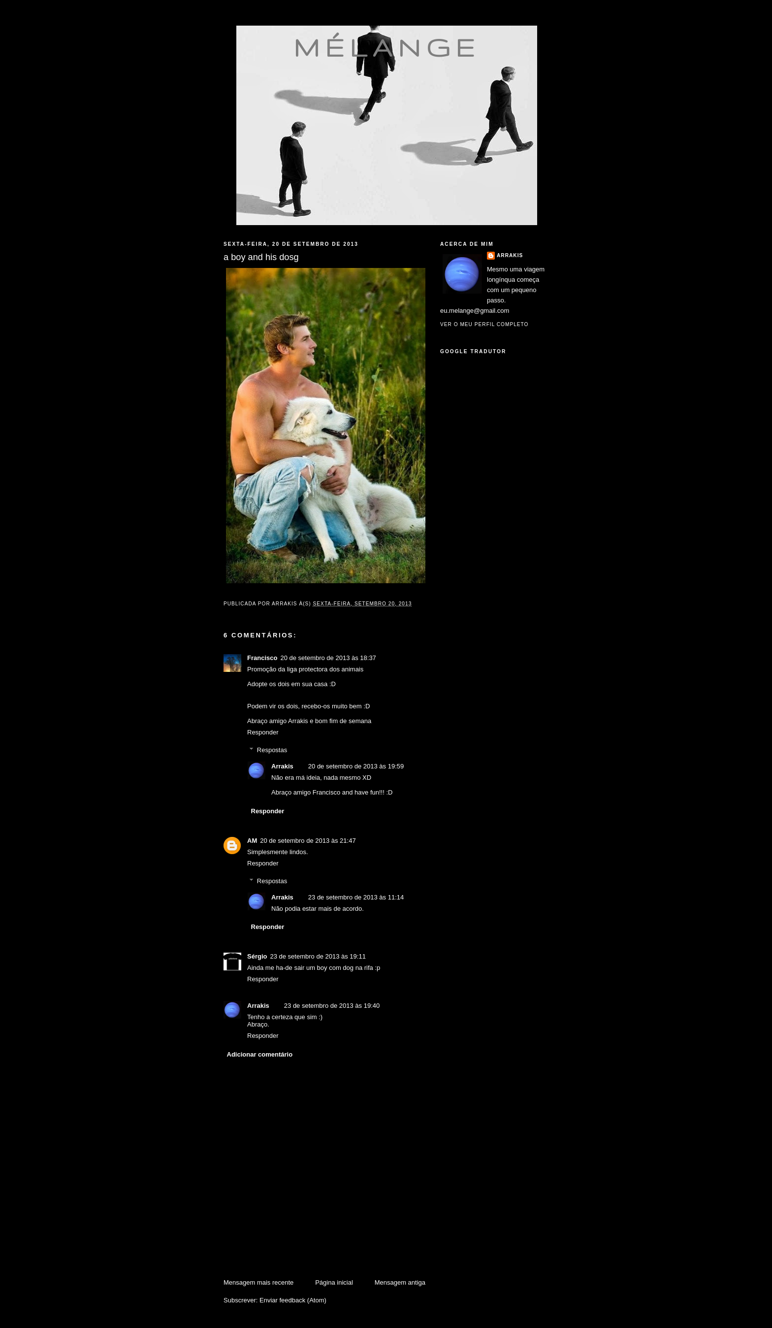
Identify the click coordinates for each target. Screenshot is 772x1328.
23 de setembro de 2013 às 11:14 (356, 897)
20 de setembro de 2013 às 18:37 (328, 658)
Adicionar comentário (260, 1054)
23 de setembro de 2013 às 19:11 (317, 956)
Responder (263, 732)
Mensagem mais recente (258, 1282)
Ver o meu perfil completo (484, 324)
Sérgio (257, 956)
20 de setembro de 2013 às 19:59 (356, 766)
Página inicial (334, 1282)
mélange (386, 47)
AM (252, 840)
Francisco (262, 658)
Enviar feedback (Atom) (292, 1300)
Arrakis (282, 766)
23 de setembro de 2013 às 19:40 (332, 1005)
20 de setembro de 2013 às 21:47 (307, 840)
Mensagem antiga (400, 1282)
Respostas (272, 750)
